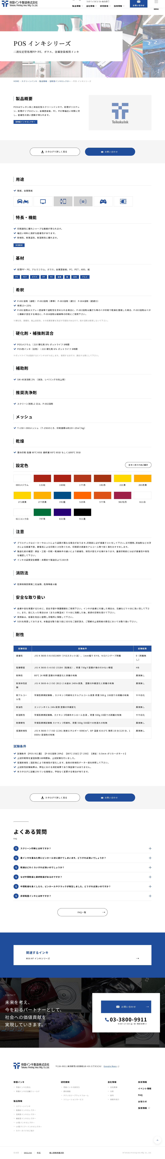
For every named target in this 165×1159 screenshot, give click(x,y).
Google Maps (110, 1066)
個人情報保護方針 (56, 1153)
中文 (39, 1153)
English (28, 1153)
